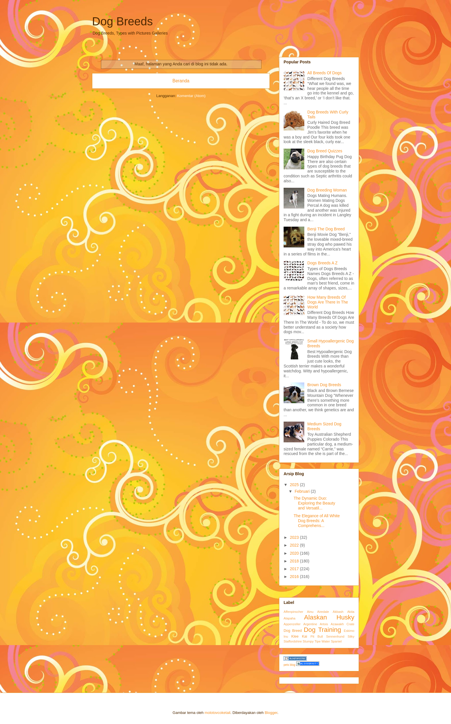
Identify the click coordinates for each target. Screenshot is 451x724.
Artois (324, 624)
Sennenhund (335, 636)
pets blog (289, 664)
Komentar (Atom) (191, 96)
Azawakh (337, 624)
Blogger (271, 712)
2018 (295, 561)
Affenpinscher (293, 611)
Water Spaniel (332, 641)
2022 (295, 545)
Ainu (310, 611)
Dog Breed (293, 631)
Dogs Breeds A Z (322, 263)
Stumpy (308, 641)
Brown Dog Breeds (324, 384)
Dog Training (322, 629)
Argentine (310, 624)
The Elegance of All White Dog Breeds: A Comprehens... (317, 520)
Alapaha (289, 618)
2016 (295, 576)
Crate (350, 624)
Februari (303, 491)
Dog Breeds (122, 21)
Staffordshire (293, 641)
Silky (350, 636)
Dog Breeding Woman (327, 190)
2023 (295, 537)
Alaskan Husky (329, 617)
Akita (350, 611)
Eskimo (349, 630)
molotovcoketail (217, 712)
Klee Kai (299, 636)
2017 (295, 568)
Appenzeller (292, 624)
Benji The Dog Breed (326, 229)
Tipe (317, 641)
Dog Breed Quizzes (324, 151)
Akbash (338, 611)
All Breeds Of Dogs (324, 73)
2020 (295, 553)
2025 (295, 484)
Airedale (323, 611)
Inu (286, 636)
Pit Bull (317, 636)
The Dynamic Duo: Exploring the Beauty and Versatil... (314, 503)
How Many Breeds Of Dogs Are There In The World (327, 302)
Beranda (181, 80)
